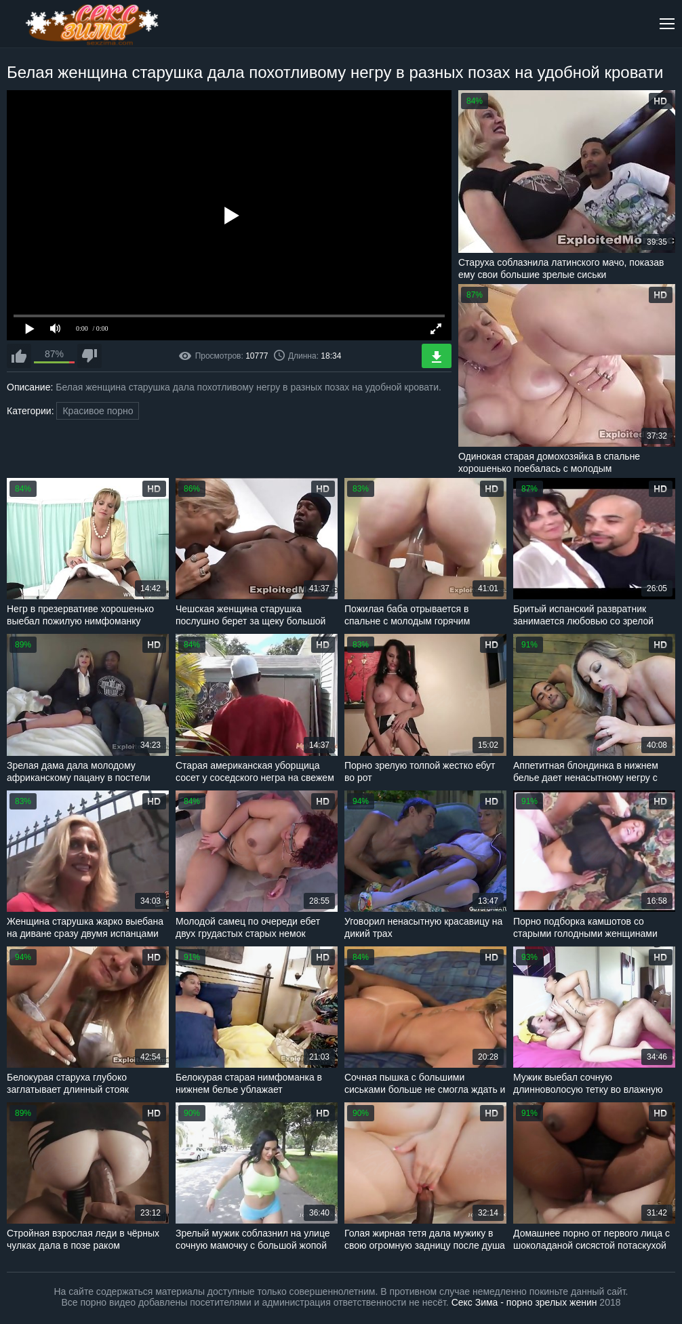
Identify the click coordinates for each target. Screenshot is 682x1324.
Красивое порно (97, 410)
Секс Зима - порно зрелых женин (524, 1302)
